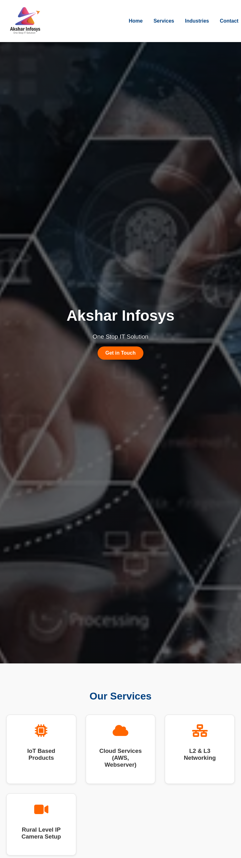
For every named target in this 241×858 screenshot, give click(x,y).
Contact (229, 21)
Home (135, 21)
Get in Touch (120, 353)
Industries (197, 21)
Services (163, 21)
